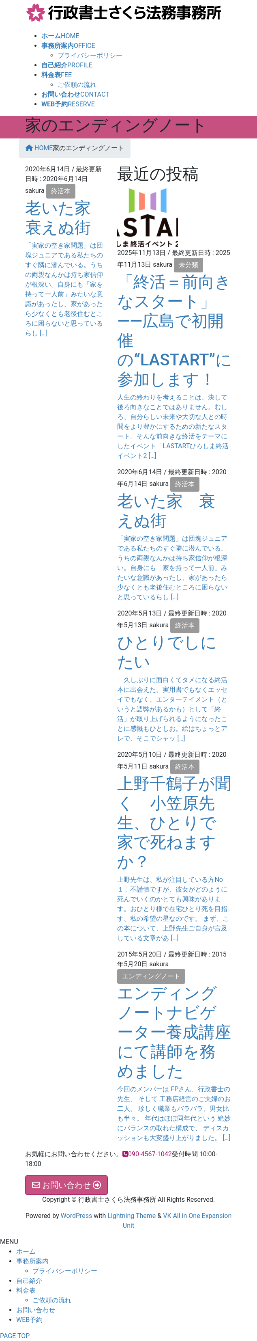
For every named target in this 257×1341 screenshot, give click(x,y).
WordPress (76, 1216)
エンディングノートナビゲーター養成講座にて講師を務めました (174, 1032)
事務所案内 (32, 1261)
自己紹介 (29, 1281)
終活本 (61, 191)
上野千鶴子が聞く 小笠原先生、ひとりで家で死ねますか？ (174, 822)
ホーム (26, 1251)
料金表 (26, 1290)
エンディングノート (151, 976)
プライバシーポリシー (90, 55)
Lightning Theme (131, 1216)
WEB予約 (29, 1320)
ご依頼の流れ (77, 85)
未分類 (188, 265)
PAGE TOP (15, 1336)
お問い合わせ (35, 1310)
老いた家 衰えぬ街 (66, 218)
